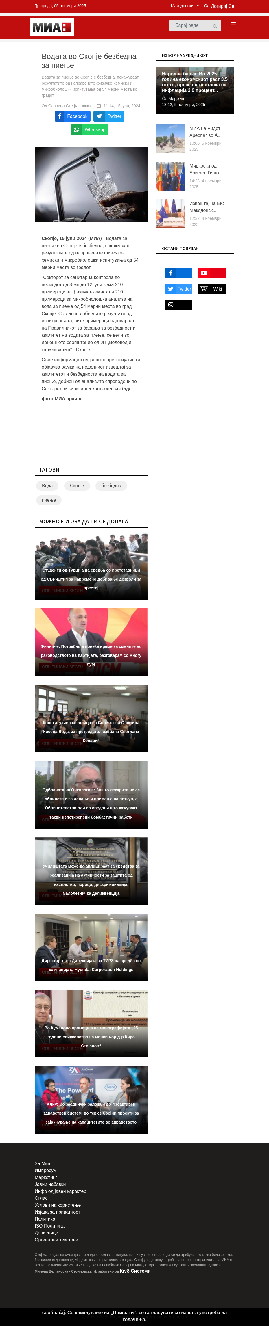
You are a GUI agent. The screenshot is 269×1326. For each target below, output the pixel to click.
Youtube (209, 273)
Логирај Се (222, 6)
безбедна (111, 485)
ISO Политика (50, 1225)
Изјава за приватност (57, 1212)
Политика (45, 1219)
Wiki (210, 289)
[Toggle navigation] (232, 23)
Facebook (177, 273)
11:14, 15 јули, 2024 (122, 105)
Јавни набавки (50, 1184)
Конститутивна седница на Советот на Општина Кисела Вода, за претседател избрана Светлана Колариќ (91, 731)
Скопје (77, 485)
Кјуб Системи (135, 1271)
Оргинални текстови (56, 1239)
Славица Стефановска (69, 105)
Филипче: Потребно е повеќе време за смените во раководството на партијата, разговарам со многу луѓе (90, 655)
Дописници (46, 1232)
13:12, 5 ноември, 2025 (183, 104)
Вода (47, 485)
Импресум (46, 1170)
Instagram (177, 305)
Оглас (41, 1198)
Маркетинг (46, 1177)
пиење (49, 500)
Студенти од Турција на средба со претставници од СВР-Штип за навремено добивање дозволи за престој (91, 579)
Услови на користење (58, 1205)
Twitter (178, 289)
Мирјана (175, 98)
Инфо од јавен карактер (60, 1191)
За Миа (42, 1163)
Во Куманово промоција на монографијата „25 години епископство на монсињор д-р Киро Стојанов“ (91, 1037)
